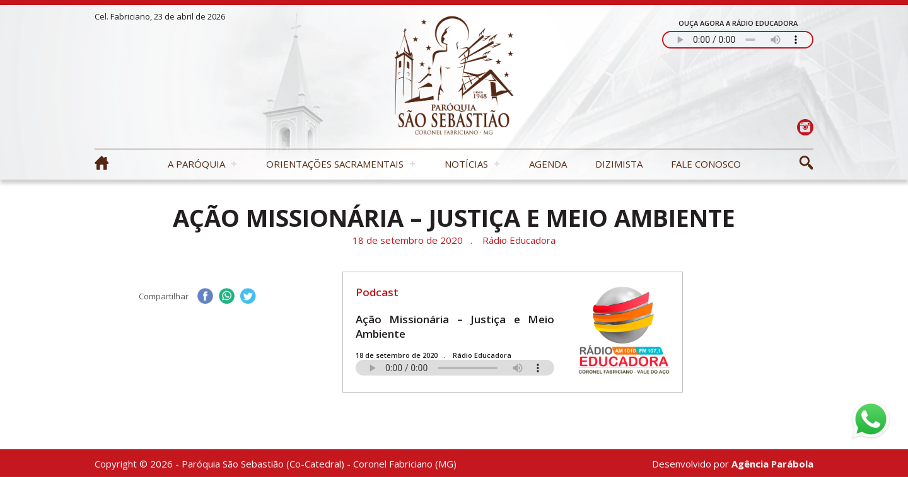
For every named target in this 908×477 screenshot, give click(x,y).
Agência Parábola (772, 465)
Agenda (548, 164)
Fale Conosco (706, 164)
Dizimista (619, 164)
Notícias (466, 164)
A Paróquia (196, 164)
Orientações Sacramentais (335, 164)
